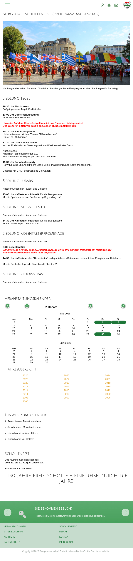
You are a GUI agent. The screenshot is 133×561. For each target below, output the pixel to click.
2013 (66, 390)
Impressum (66, 542)
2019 (66, 382)
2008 (25, 397)
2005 (25, 401)
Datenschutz (12, 542)
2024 (108, 375)
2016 (66, 386)
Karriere (9, 537)
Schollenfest (68, 526)
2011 (25, 394)
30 (102, 334)
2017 (25, 386)
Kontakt (64, 537)
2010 (66, 394)
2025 (66, 375)
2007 (66, 397)
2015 (108, 386)
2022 (66, 379)
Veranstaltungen (15, 526)
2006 (108, 397)
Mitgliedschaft (13, 531)
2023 (25, 379)
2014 (25, 390)
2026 (25, 375)
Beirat (63, 531)
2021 (108, 379)
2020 (25, 382)
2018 (108, 382)
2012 (108, 390)
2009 (108, 394)
